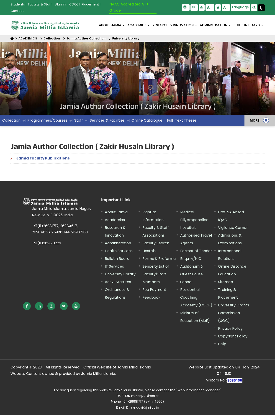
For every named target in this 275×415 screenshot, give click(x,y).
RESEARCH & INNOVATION (173, 25)
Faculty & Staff (40, 4)
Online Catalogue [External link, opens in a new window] (146, 120)
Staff (78, 120)
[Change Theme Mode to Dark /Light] (261, 7)
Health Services (119, 250)
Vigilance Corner (233, 227)
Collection (52, 38)
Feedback (151, 297)
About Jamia (110, 25)
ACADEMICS (136, 25)
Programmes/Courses (47, 120)
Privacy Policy (230, 328)
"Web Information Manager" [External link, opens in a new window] (198, 390)
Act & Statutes (118, 281)
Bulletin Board (117, 258)
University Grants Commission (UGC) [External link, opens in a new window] (233, 313)
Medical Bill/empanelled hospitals (194, 219)
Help (222, 344)
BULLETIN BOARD (247, 25)
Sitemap (225, 281)
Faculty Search (155, 243)
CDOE (73, 4)
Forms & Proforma (159, 258)
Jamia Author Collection (85, 38)
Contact (17, 10)
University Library (125, 38)
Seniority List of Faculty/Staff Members (155, 274)
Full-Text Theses (182, 120)
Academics (115, 219)
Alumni (60, 4)
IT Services (114, 266)
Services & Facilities (107, 120)
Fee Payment (154, 289)
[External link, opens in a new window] (27, 306)
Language (240, 7)
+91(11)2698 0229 (46, 243)
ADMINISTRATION (213, 25)
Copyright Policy (232, 336)
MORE (255, 120)
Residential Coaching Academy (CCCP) (196, 297)
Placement (90, 4)
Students (17, 4)
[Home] (12, 38)
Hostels (149, 250)
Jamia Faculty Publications (43, 158)
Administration (118, 243)
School (186, 281)
